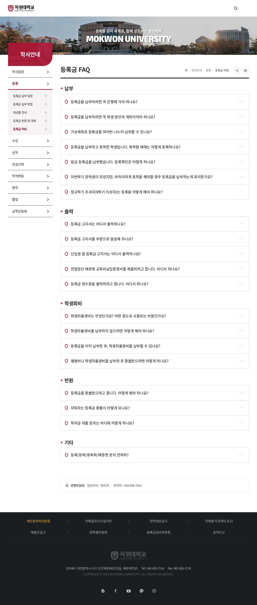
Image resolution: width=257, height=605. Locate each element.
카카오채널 (141, 591)
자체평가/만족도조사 (219, 520)
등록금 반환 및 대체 (24, 121)
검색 (236, 8)
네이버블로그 (103, 591)
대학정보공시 (158, 520)
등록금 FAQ (20, 129)
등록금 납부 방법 (22, 104)
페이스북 (116, 591)
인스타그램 (154, 591)
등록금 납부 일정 (22, 96)
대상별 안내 (20, 112)
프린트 (245, 70)
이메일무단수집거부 (98, 520)
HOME (186, 70)
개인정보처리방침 (38, 520)
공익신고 (219, 532)
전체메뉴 (244, 8)
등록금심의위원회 (158, 532)
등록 (208, 70)
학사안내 (197, 70)
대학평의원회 (98, 532)
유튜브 (128, 591)
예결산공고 (38, 532)
